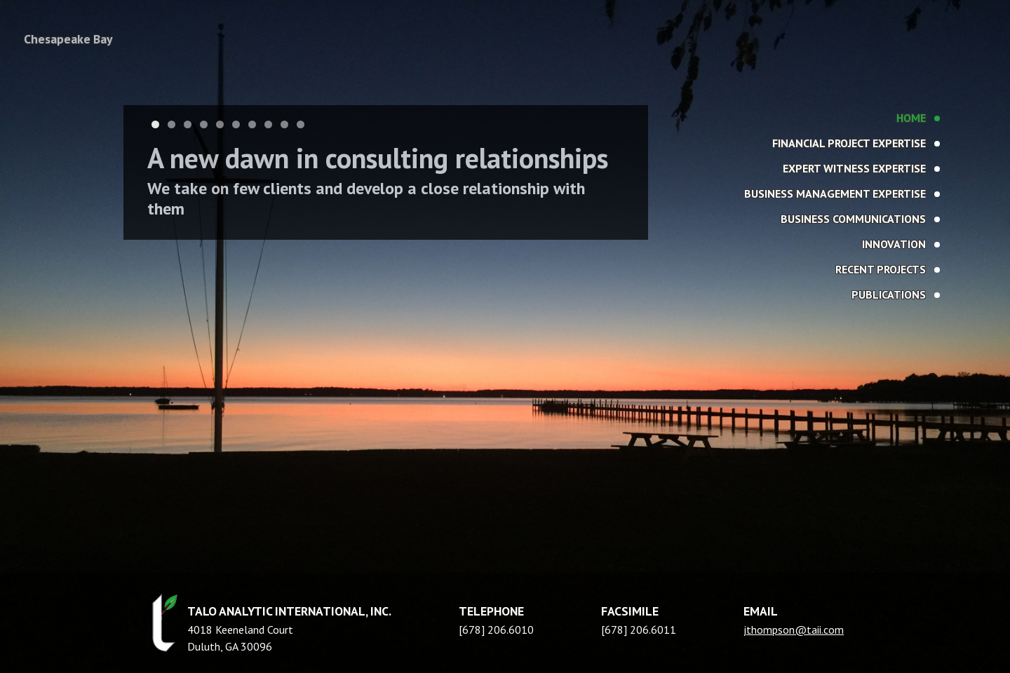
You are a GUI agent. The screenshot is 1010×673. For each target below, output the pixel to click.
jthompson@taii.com (793, 630)
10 (300, 124)
